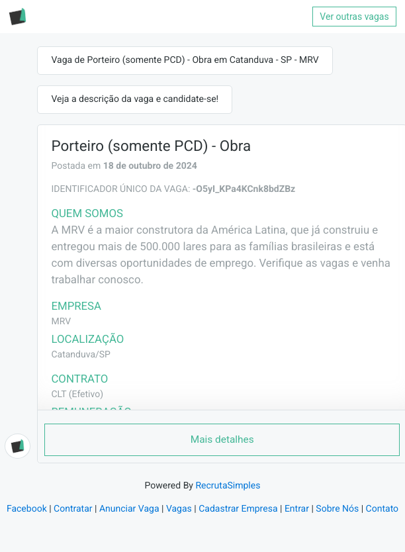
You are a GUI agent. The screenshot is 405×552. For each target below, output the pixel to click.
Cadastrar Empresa (238, 509)
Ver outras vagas (354, 16)
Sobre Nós (337, 509)
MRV (61, 321)
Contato (382, 509)
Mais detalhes (222, 439)
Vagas (179, 509)
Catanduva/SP (80, 354)
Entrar (297, 509)
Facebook (27, 509)
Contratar (73, 509)
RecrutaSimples (227, 486)
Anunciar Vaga (129, 509)
